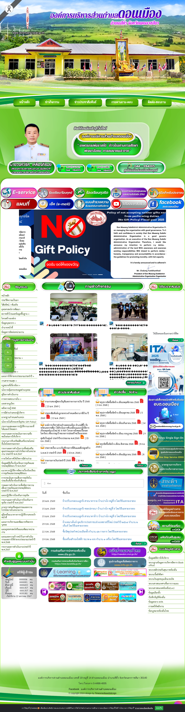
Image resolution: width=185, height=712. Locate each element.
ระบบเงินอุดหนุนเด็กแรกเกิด (161, 578)
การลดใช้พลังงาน (156, 606)
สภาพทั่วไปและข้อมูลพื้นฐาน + (15, 313)
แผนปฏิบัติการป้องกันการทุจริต (15, 495)
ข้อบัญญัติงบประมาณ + (12, 357)
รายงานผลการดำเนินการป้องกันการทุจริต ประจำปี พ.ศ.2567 (17, 501)
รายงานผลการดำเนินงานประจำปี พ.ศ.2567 (16, 548)
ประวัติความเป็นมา (10, 300)
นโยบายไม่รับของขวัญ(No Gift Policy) (18, 421)
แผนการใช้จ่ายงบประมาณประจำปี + (17, 376)
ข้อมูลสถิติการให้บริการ (159, 557)
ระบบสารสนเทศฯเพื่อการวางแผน (164, 583)
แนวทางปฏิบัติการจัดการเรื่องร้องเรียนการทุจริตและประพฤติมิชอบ (18, 472)
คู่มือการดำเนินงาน (9, 394)
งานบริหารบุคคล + (9, 371)
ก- (8, 352)
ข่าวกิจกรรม (52, 102)
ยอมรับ (159, 708)
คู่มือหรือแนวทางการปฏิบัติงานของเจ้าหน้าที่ (18, 516)
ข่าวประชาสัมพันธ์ (85, 102)
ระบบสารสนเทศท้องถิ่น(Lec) (161, 588)
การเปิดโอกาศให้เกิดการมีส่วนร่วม (16, 458)
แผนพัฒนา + (7, 353)
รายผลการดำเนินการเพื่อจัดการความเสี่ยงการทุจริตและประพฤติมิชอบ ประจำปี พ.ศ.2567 (17, 488)
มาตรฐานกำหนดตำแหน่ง (12, 417)
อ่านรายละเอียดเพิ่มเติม (144, 708)
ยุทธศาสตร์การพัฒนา (10, 309)
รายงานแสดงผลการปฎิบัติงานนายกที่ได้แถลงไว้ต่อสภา (17, 427)
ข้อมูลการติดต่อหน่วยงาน (12, 332)
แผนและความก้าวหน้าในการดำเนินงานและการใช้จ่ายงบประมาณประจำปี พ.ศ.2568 (18, 539)
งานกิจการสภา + (8, 367)
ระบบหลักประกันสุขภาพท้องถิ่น (163, 569)
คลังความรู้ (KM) (8, 408)
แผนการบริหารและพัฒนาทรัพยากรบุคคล (17, 523)
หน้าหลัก (24, 102)
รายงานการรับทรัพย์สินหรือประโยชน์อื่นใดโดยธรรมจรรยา (17, 442)
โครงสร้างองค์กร (8, 318)
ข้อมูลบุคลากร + (8, 322)
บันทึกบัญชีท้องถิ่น (157, 597)
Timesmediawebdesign (105, 693)
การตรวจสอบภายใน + (11, 398)
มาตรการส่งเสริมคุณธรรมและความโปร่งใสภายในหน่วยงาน (16, 508)
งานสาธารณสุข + (9, 380)
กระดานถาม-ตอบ (121, 102)
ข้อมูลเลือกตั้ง (154, 592)
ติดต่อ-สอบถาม (157, 102)
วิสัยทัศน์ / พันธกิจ (9, 304)
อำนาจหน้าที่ (7, 327)
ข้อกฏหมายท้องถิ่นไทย (159, 610)
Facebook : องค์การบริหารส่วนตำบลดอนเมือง (92, 689)
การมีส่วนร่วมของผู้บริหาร (12, 412)
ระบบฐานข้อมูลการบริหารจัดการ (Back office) (166, 564)
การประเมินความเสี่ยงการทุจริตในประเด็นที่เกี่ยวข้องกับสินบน (16, 479)
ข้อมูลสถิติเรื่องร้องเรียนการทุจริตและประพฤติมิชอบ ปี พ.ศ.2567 (17, 464)
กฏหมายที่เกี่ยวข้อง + (10, 385)
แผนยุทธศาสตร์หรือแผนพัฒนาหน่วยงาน (17, 530)
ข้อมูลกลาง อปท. (156, 601)
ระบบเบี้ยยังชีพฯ (156, 574)
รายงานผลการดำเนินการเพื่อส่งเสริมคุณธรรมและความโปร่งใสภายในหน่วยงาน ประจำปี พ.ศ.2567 (18, 451)
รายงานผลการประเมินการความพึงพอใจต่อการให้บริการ (16, 435)
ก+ (8, 365)
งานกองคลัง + (7, 362)
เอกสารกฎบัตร (7, 403)
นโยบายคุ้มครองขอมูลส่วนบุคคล (15, 389)
